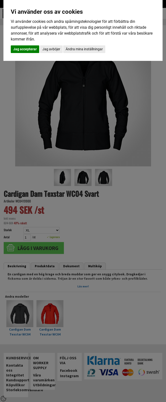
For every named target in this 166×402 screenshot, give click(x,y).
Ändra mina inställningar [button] (84, 49)
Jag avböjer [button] (51, 49)
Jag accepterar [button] (25, 49)
